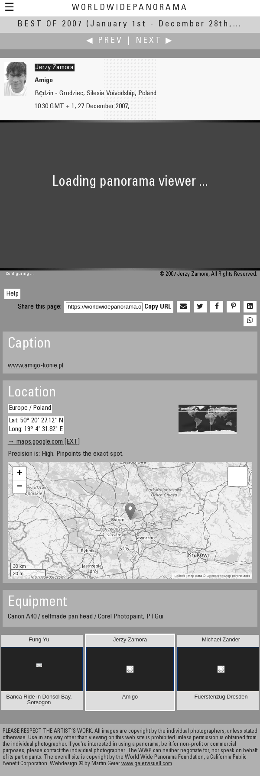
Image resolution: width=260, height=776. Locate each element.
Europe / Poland (30, 408)
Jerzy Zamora (55, 67)
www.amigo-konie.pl (35, 365)
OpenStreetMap (219, 576)
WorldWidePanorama (130, 8)
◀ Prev (104, 41)
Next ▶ (155, 41)
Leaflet (179, 576)
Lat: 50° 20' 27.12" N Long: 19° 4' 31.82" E (36, 424)
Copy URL (158, 306)
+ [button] (20, 473)
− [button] (20, 486)
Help (12, 293)
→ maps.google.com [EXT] (44, 441)
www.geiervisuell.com (146, 764)
